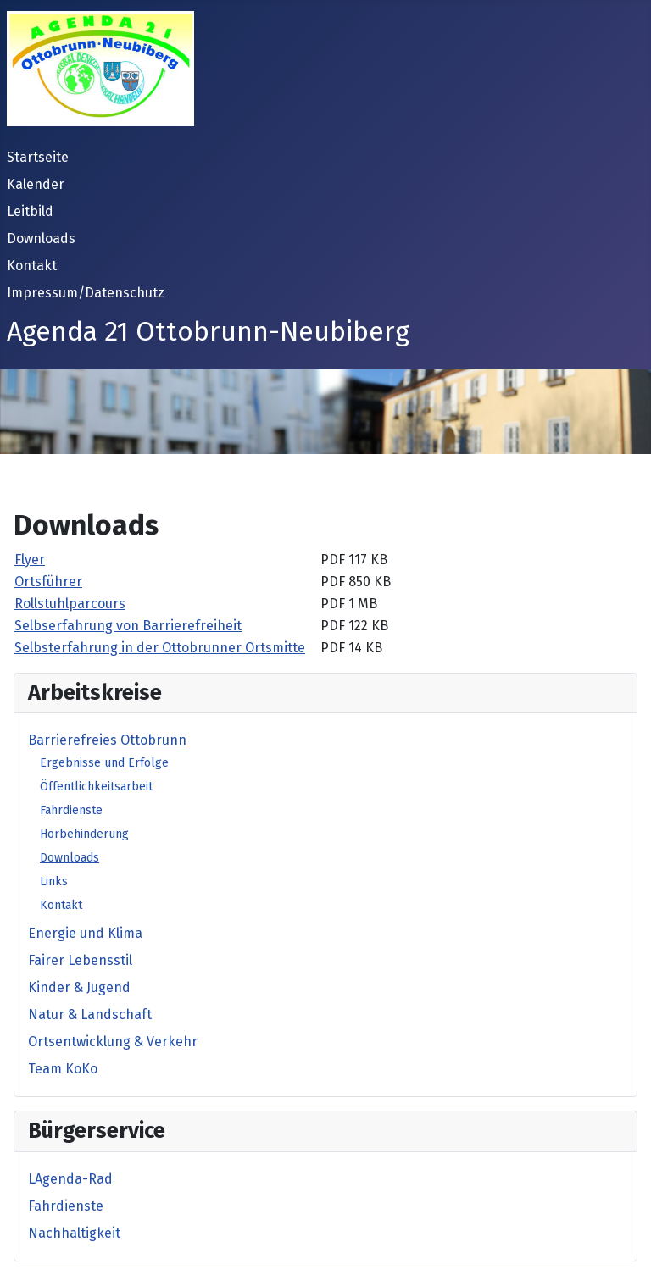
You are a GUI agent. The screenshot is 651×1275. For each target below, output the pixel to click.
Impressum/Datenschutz (85, 293)
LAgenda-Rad (70, 1179)
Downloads (41, 238)
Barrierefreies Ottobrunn (107, 740)
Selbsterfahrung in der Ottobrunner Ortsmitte (159, 648)
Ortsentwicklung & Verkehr (113, 1042)
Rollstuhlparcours (69, 604)
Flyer (29, 560)
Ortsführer (48, 582)
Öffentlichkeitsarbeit (96, 786)
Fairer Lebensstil (80, 960)
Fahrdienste (71, 810)
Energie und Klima (85, 933)
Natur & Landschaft (90, 1014)
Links (54, 881)
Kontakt (32, 266)
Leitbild (30, 211)
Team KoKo (62, 1069)
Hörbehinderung (84, 834)
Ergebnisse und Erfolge (104, 763)
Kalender (35, 184)
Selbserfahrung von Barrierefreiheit (128, 626)
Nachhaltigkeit (74, 1233)
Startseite (38, 157)
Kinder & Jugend (79, 987)
